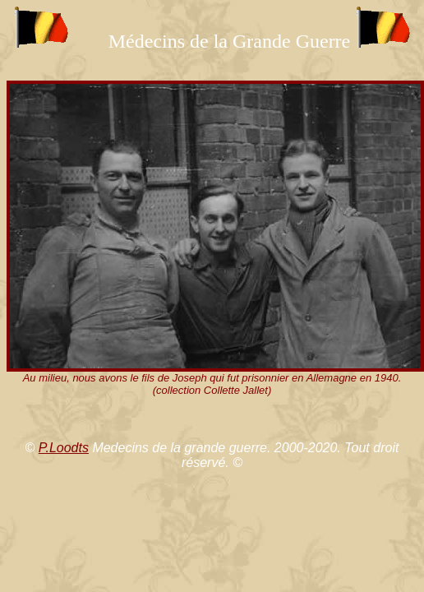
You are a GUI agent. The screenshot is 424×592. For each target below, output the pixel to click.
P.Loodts (64, 448)
